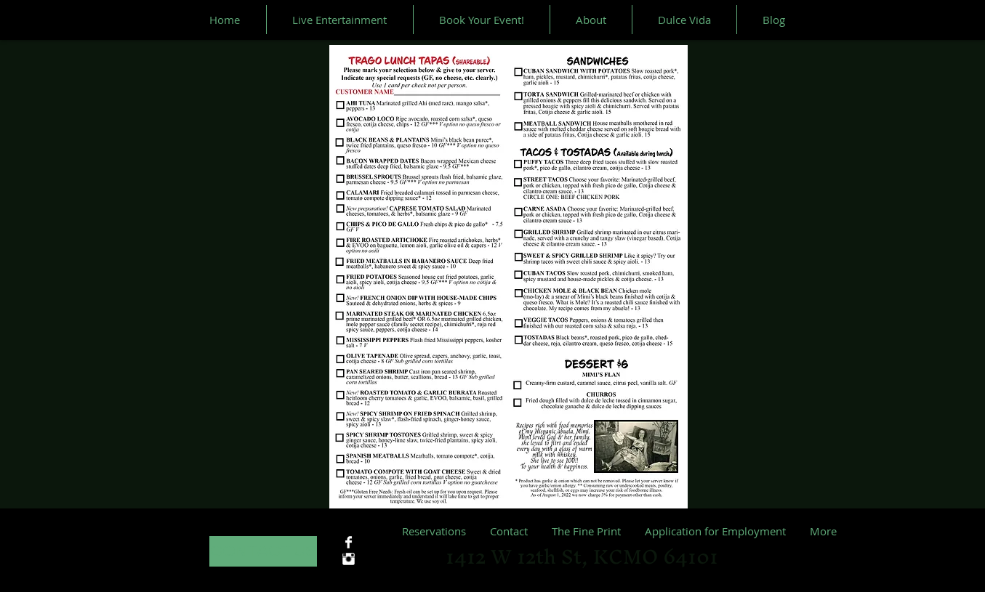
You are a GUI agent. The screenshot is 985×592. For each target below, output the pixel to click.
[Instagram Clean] (348, 559)
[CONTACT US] (263, 551)
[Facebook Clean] (348, 542)
